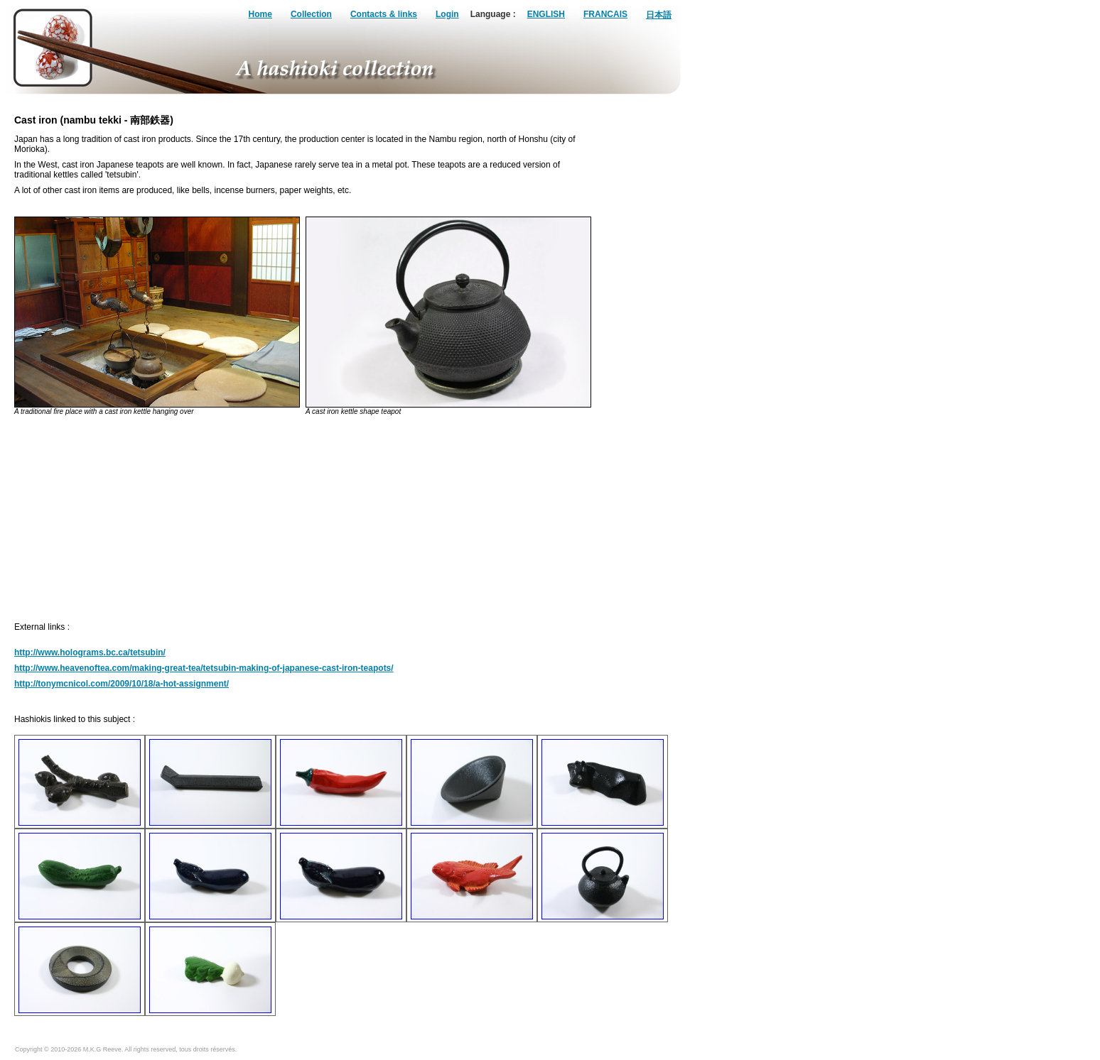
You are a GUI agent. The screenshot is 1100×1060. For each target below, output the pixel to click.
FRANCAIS (605, 14)
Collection (311, 14)
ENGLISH (546, 14)
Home (260, 14)
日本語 (659, 15)
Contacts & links (383, 14)
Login (447, 14)
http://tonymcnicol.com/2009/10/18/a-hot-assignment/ (121, 684)
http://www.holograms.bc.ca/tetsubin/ (90, 652)
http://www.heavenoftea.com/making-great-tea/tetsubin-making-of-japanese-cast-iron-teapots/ (204, 668)
